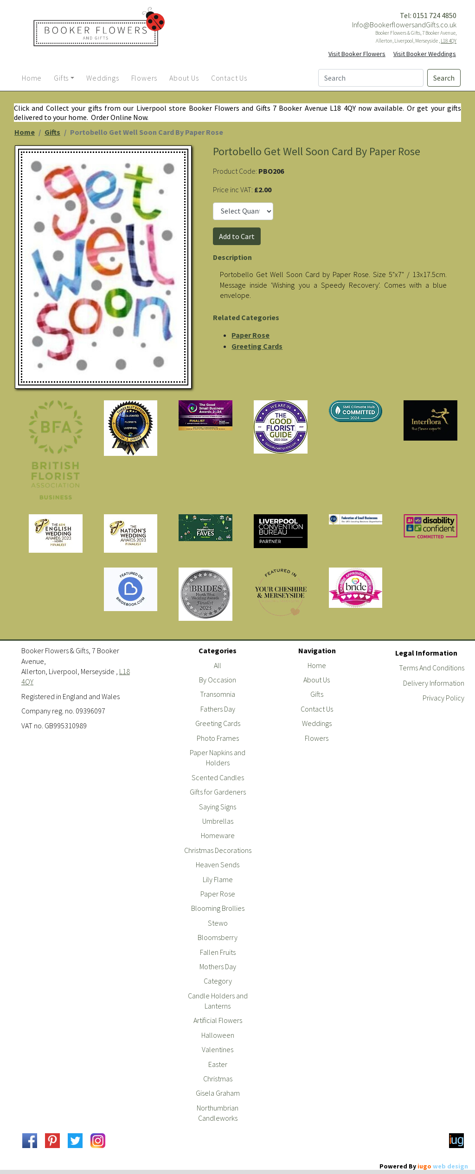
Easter (217, 1064)
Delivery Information (433, 683)
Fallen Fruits (218, 952)
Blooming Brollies (217, 908)
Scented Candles (218, 777)
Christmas (217, 1078)
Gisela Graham (218, 1093)
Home (24, 132)
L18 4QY (448, 41)
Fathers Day (217, 708)
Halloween (217, 1035)
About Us (316, 679)
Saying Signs (217, 806)
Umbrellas (217, 821)
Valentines (217, 1049)
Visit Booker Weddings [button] (424, 54)
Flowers (316, 738)
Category (218, 980)
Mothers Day (217, 966)
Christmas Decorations (217, 850)
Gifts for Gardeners (218, 791)
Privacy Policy (443, 697)
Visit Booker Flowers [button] (356, 54)
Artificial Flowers (217, 1020)
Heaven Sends (217, 864)
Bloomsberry (218, 937)
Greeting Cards (256, 346)
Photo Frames (218, 738)
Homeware (218, 835)
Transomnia (217, 694)
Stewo (218, 923)
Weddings (317, 723)
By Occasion (217, 679)
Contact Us (317, 708)
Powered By (423, 1166)
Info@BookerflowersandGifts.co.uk (404, 24)
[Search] (371, 78)
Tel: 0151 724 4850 (428, 15)
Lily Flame (218, 879)
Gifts (52, 132)
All (217, 665)
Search (444, 77)
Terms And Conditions (431, 667)
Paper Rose (250, 335)
